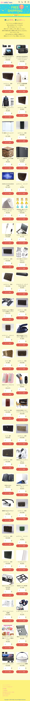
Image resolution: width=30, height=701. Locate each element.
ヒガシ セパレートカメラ (7, 663)
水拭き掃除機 (8, 234)
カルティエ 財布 (8, 410)
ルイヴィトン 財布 (8, 83)
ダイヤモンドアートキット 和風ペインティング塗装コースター (8, 638)
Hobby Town (7, 2)
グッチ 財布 (8, 435)
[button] (1, 11)
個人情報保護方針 (6, 693)
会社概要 (4, 688)
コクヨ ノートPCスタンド (22, 234)
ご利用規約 (5, 690)
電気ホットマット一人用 (22, 636)
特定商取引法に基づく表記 (8, 692)
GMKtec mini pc (8, 485)
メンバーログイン (6, 685)
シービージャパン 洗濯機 (22, 663)
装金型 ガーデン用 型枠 (22, 585)
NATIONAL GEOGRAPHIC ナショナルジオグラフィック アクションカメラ (22, 58)
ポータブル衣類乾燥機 (22, 83)
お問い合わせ (5, 695)
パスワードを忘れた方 (7, 686)
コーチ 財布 (8, 360)
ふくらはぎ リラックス (22, 384)
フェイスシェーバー (22, 561)
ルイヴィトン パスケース (8, 335)
